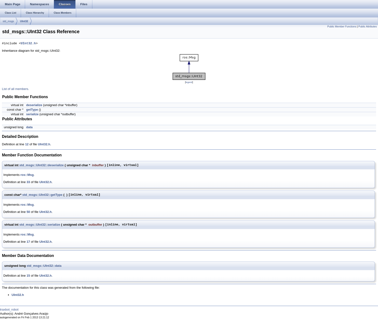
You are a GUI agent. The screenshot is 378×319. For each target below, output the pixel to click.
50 (28, 212)
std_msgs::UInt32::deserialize (41, 165)
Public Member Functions (341, 26)
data (29, 127)
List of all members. (15, 89)
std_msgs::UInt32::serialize (39, 224)
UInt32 (24, 21)
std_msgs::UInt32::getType (42, 195)
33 (28, 182)
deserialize (34, 105)
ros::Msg (27, 175)
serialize (32, 114)
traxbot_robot (9, 309)
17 (28, 241)
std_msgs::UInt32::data (44, 266)
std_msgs (8, 21)
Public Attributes (367, 26)
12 (26, 144)
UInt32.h (28, 43)
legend (189, 82)
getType (32, 109)
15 (28, 275)
